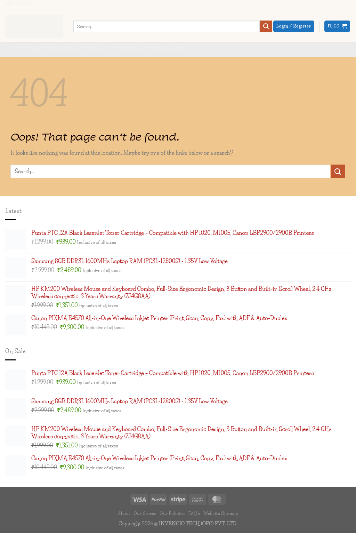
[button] (337, 26)
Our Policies (172, 513)
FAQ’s (194, 513)
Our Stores (145, 513)
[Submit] (266, 26)
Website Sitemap (220, 513)
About (124, 513)
